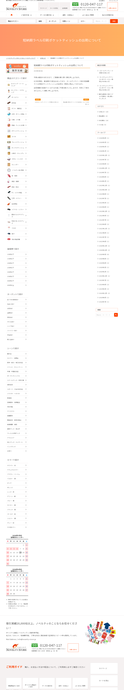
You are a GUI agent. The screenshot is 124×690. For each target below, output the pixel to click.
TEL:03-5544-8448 (88, 9)
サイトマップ (113, 1)
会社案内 (101, 1)
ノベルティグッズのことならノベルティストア (20, 58)
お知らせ (43, 58)
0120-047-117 (92, 5)
